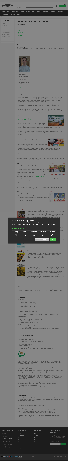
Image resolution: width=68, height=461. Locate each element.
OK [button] (53, 239)
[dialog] (34, 230)
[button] (34, 228)
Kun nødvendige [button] (41, 239)
